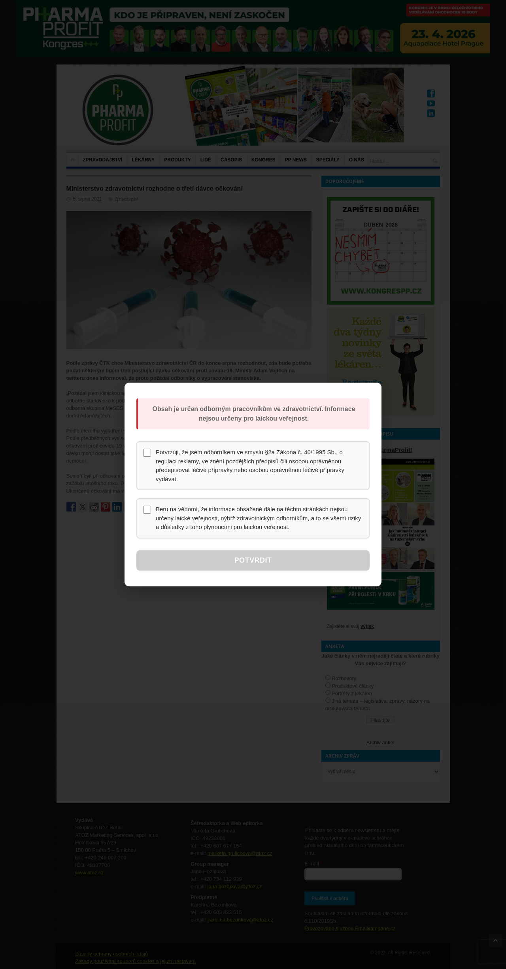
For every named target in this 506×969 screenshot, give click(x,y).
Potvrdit (253, 560)
